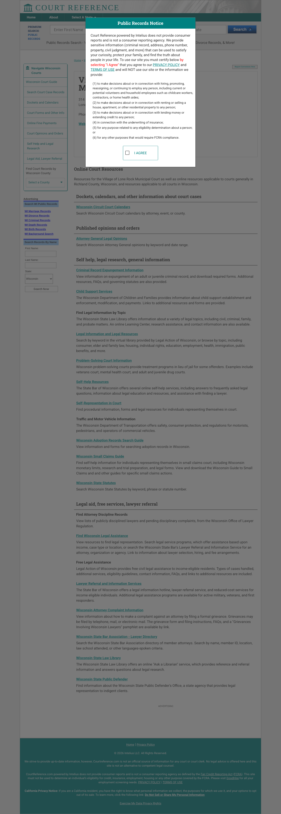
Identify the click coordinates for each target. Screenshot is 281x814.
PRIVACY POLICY (166, 65)
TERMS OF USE (103, 70)
